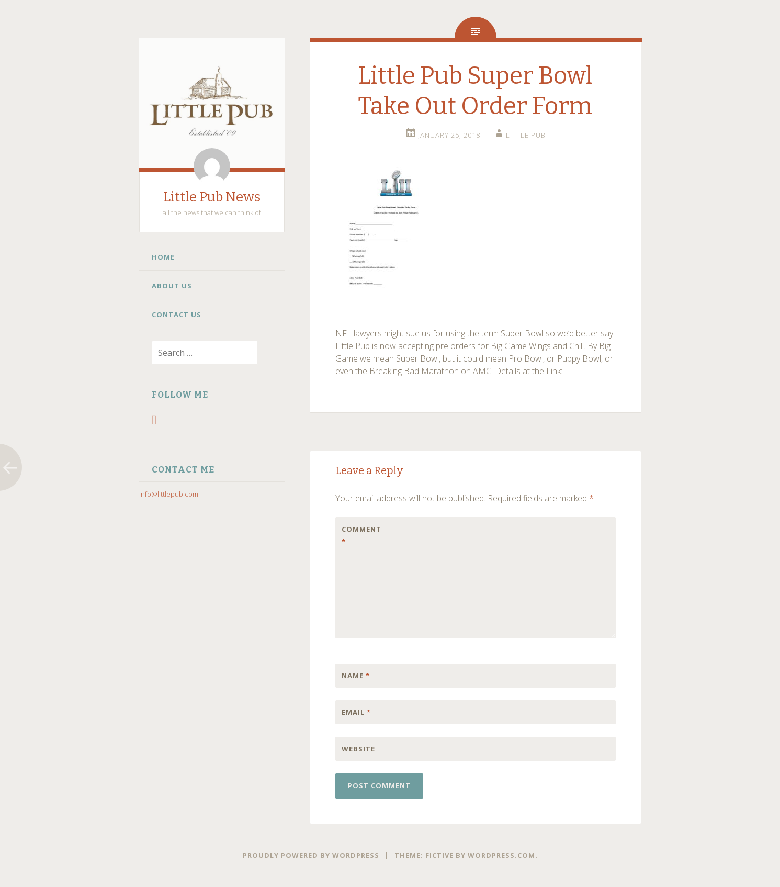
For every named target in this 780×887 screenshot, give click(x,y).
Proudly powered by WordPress (311, 855)
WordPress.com (501, 855)
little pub (526, 135)
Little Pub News (212, 197)
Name (356, 675)
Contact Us (176, 314)
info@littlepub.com (168, 494)
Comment (361, 535)
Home (163, 257)
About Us (172, 285)
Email (356, 712)
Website (358, 749)
